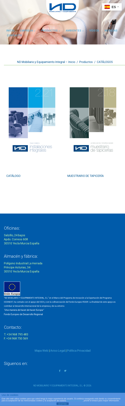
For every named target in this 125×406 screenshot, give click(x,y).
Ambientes (75, 30)
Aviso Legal (57, 350)
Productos (50, 30)
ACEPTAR (62, 404)
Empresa (27, 30)
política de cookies (75, 401)
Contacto (14, 35)
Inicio (10, 30)
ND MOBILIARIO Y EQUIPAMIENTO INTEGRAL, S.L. (58, 385)
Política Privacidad (78, 350)
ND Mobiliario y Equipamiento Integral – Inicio (46, 62)
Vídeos (94, 30)
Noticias (111, 30)
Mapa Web (41, 350)
